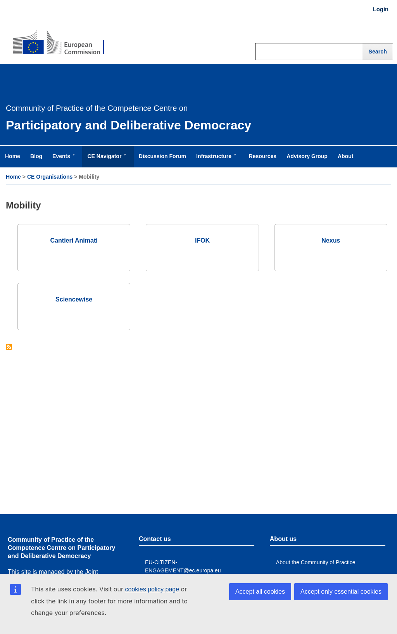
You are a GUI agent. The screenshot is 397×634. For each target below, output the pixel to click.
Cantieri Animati (74, 240)
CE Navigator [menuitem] (105, 160)
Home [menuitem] (12, 156)
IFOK (202, 240)
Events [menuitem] (62, 160)
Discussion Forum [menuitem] (162, 156)
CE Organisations (49, 177)
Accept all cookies (260, 591)
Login (380, 9)
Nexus (330, 240)
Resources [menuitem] (263, 156)
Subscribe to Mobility (9, 347)
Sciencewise (73, 299)
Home (13, 177)
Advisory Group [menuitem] (307, 156)
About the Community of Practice (316, 562)
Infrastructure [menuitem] (215, 160)
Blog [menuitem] (36, 156)
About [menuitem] (345, 156)
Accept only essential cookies (340, 591)
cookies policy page (152, 589)
